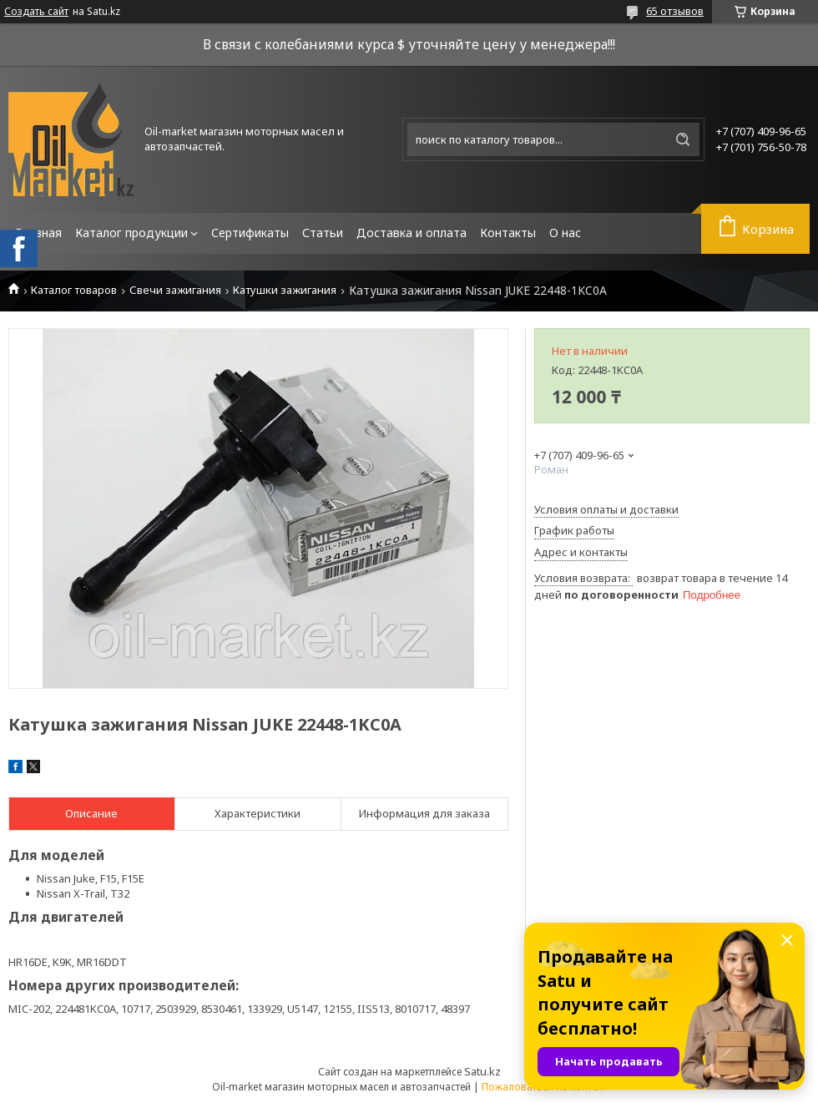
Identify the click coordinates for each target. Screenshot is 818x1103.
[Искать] (682, 139)
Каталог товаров (74, 290)
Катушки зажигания (284, 290)
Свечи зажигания (175, 290)
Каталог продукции (131, 232)
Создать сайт (36, 12)
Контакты (508, 232)
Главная (38, 232)
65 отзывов (675, 10)
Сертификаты (250, 232)
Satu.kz (482, 1071)
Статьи (322, 232)
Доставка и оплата (411, 232)
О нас (565, 232)
